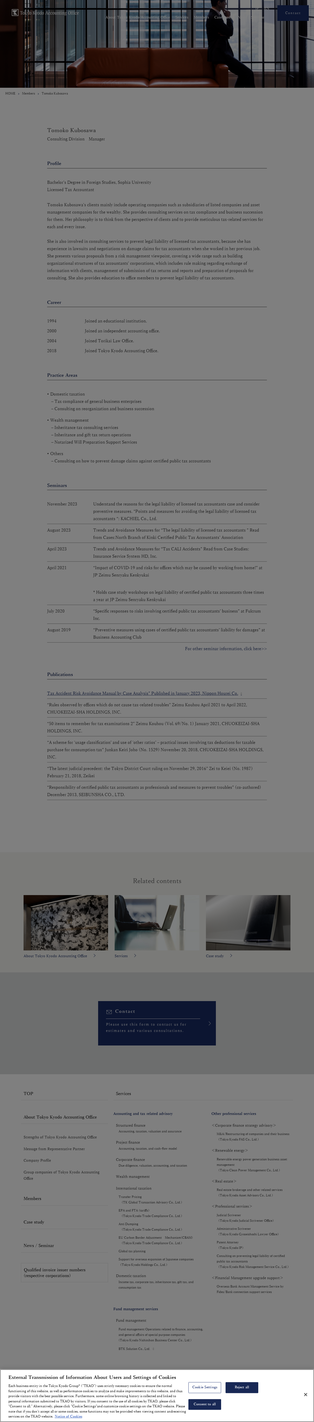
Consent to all (205, 1404)
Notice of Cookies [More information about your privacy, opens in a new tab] (68, 1416)
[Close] (305, 1394)
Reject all (242, 1387)
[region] (157, 1395)
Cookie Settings (204, 1387)
